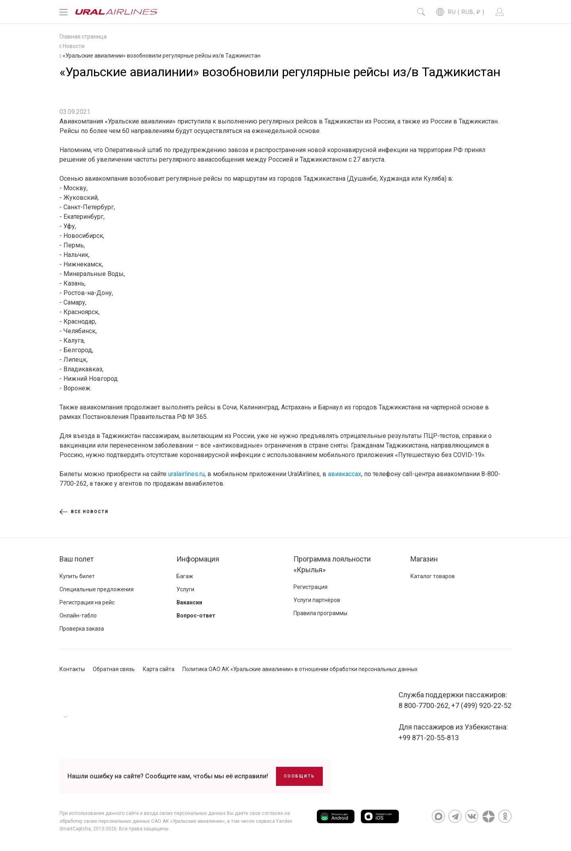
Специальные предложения (96, 589)
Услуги (185, 589)
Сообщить (299, 776)
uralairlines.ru (186, 474)
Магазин (424, 559)
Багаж (184, 576)
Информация (197, 559)
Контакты (72, 669)
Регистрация (310, 587)
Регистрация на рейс (87, 602)
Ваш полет (76, 559)
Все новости (84, 512)
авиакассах (344, 474)
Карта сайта (158, 669)
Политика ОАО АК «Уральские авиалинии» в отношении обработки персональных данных (300, 669)
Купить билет (77, 576)
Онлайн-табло (78, 615)
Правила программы (320, 613)
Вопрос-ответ (195, 615)
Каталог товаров (432, 576)
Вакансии (189, 602)
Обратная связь (114, 669)
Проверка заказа (81, 628)
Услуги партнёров (316, 600)
